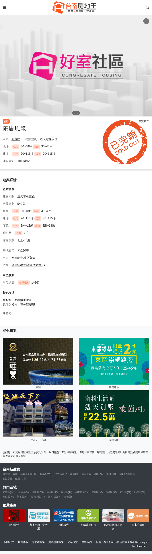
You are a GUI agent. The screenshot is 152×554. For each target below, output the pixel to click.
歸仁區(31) (8, 496)
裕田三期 (111, 474)
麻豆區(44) (66, 492)
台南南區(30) (38, 496)
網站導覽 (73, 542)
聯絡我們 (86, 542)
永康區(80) (24, 492)
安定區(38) (97, 492)
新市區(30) (22, 496)
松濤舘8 (74, 474)
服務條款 (23, 542)
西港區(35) (111, 492)
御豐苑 (6, 474)
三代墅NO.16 (60, 474)
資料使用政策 (56, 542)
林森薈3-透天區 (28, 474)
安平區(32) (125, 492)
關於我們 (9, 542)
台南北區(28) (54, 496)
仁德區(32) (139, 492)
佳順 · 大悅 (21, 478)
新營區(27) (69, 496)
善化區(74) (38, 492)
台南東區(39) (82, 492)
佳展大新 (86, 474)
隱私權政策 (38, 542)
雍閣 (15, 474)
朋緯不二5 (45, 474)
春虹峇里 (7, 478)
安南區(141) (9, 492)
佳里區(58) (52, 492)
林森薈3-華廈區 (127, 474)
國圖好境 (98, 474)
